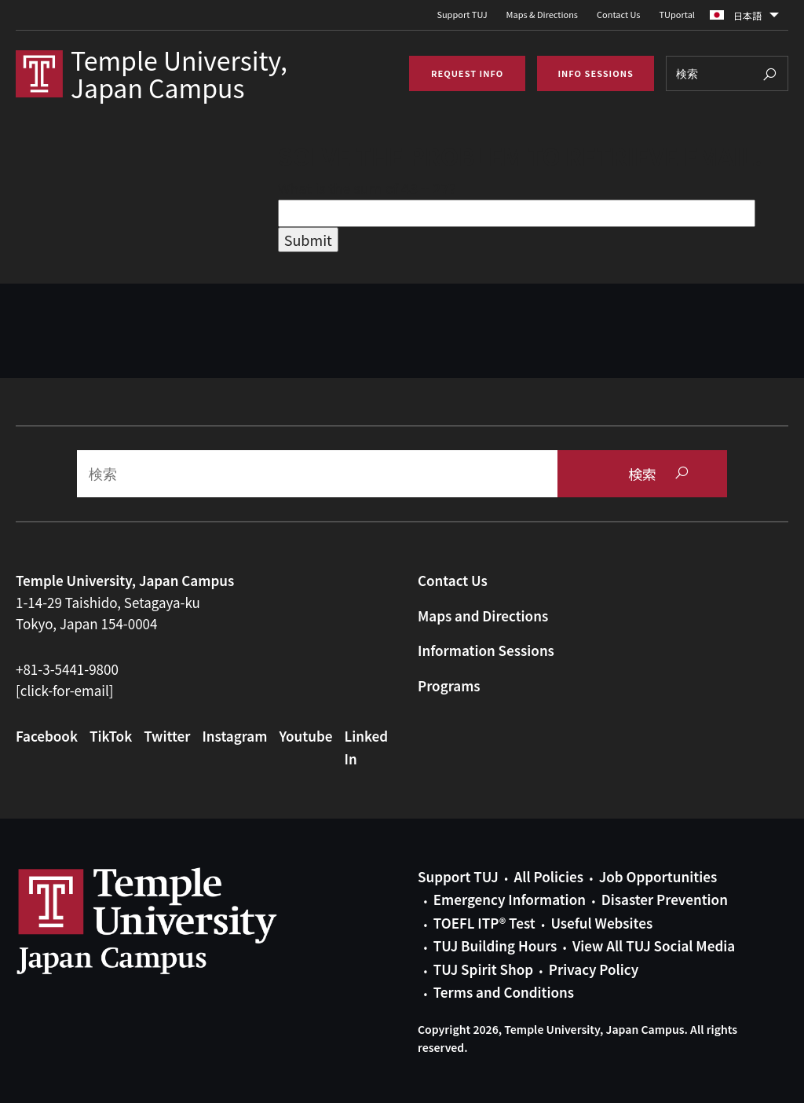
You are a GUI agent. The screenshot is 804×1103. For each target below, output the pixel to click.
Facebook (47, 736)
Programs (449, 685)
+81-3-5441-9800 (67, 669)
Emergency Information (509, 899)
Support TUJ (462, 14)
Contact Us (619, 14)
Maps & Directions (542, 14)
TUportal (677, 14)
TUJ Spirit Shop (483, 969)
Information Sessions (486, 650)
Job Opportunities (658, 876)
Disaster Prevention (664, 899)
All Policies (548, 876)
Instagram (234, 736)
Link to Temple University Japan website (173, 921)
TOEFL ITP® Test (484, 923)
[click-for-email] (65, 690)
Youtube (305, 736)
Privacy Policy (593, 969)
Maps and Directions (483, 615)
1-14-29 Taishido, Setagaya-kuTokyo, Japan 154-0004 (108, 613)
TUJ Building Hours (495, 945)
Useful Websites (601, 923)
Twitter (167, 736)
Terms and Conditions (503, 992)
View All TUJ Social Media (653, 945)
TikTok (111, 736)
